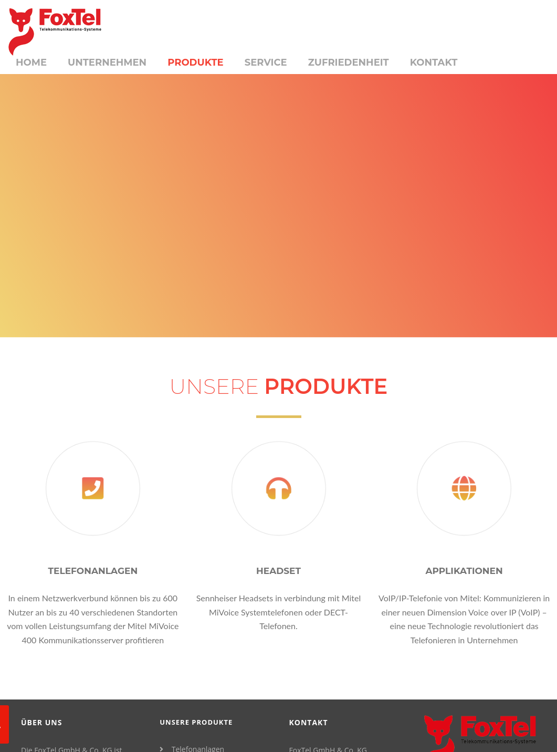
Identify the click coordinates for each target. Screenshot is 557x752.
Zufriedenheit (348, 62)
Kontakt (434, 62)
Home (31, 62)
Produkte (195, 62)
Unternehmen (107, 62)
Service (266, 62)
